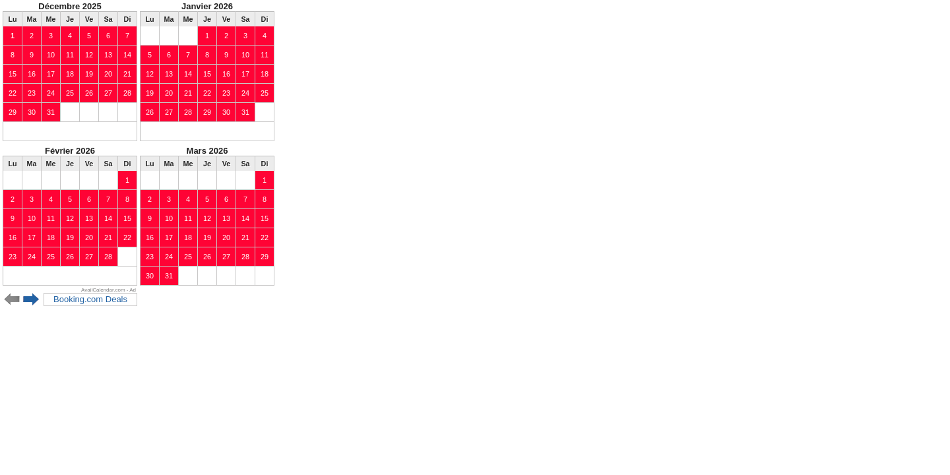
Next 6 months (31, 299)
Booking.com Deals (90, 299)
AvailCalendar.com (103, 290)
